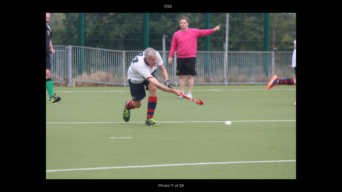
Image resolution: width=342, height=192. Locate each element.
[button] (319, 7)
